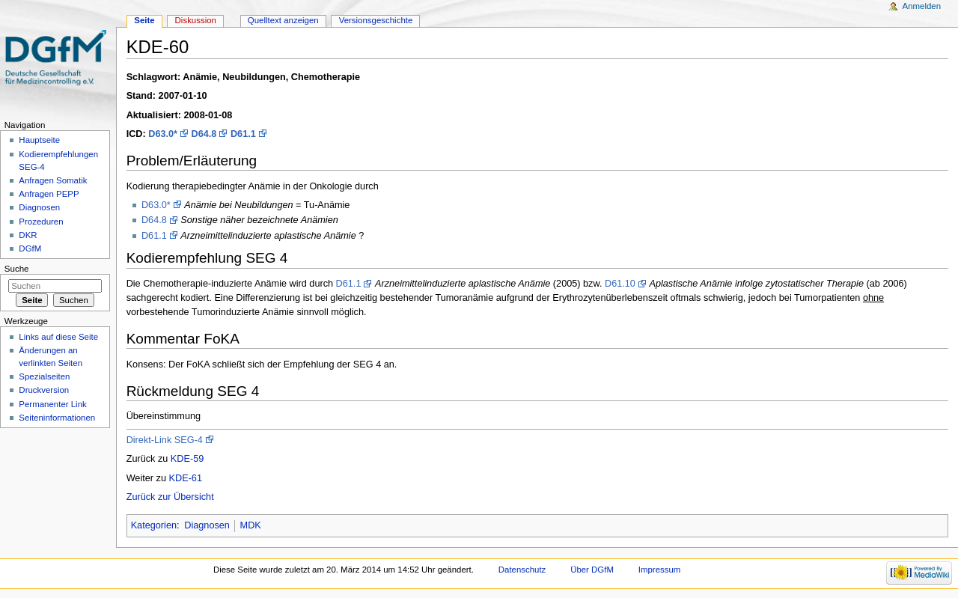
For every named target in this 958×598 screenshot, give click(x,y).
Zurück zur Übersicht (170, 497)
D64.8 (204, 134)
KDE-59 (187, 459)
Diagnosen (207, 525)
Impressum (659, 569)
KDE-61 (185, 478)
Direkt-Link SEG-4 (164, 440)
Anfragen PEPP (49, 193)
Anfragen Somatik (53, 180)
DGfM (30, 248)
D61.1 (243, 134)
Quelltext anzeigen (283, 20)
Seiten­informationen (57, 417)
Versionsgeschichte (376, 20)
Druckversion (44, 389)
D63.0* (162, 134)
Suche (16, 268)
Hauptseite (39, 139)
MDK (250, 525)
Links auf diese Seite (58, 336)
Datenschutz (522, 569)
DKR (28, 235)
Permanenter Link (52, 404)
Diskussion (195, 20)
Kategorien (154, 525)
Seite (144, 20)
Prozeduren (41, 221)
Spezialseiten (44, 376)
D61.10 (620, 283)
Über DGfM (592, 569)
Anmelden (922, 5)
